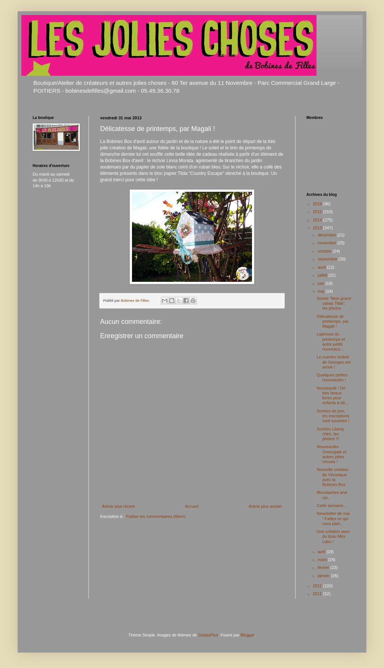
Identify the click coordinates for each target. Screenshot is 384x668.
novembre (327, 243)
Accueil (191, 506)
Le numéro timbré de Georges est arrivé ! (333, 362)
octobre (325, 251)
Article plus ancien (265, 506)
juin (321, 283)
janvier (324, 575)
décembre (327, 235)
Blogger (247, 635)
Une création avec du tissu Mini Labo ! (333, 536)
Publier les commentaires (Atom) (156, 516)
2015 (318, 211)
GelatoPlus (208, 635)
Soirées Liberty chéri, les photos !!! (330, 434)
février (324, 567)
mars (323, 559)
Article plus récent (118, 506)
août (322, 267)
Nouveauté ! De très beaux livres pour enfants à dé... (332, 395)
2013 (318, 228)
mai (322, 291)
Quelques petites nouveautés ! (332, 377)
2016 (318, 204)
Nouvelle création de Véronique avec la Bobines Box (332, 477)
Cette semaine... (331, 505)
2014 (318, 220)
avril (322, 551)
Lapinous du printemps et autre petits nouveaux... (330, 341)
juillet (323, 275)
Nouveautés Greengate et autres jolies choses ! (331, 454)
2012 (318, 586)
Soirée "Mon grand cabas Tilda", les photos (333, 303)
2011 (318, 593)
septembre (328, 259)
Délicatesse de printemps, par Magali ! (332, 321)
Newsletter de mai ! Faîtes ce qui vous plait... (333, 518)
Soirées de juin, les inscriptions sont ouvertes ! (332, 416)
